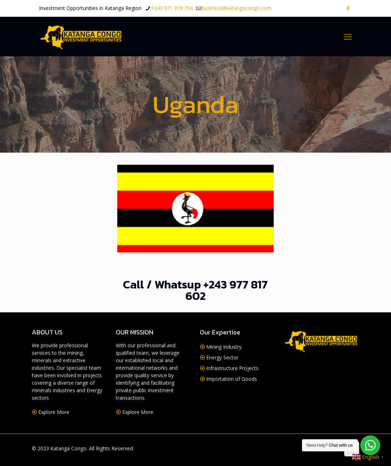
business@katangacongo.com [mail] (236, 8)
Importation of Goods (231, 378)
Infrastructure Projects (232, 368)
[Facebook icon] (348, 8)
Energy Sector (222, 357)
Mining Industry (224, 346)
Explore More (53, 412)
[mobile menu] (348, 36)
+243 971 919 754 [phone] (172, 8)
